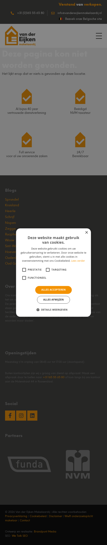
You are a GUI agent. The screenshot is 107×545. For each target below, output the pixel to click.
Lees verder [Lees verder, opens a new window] (78, 260)
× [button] (86, 232)
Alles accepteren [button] (53, 290)
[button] (53, 310)
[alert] (53, 272)
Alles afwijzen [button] (53, 299)
